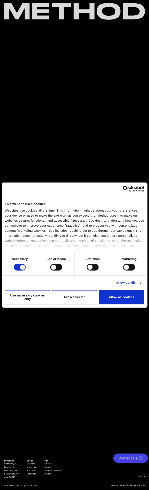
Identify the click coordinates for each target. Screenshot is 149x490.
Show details (126, 283)
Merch (47, 467)
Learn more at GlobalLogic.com (128, 485)
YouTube (31, 470)
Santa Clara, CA (11, 474)
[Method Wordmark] (74, 11)
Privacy (48, 474)
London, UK (9, 467)
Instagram (31, 467)
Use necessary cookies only (27, 297)
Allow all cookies (121, 297)
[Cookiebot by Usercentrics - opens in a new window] (126, 189)
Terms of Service (52, 470)
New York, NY (10, 470)
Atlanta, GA (9, 477)
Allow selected (74, 297)
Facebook (31, 474)
